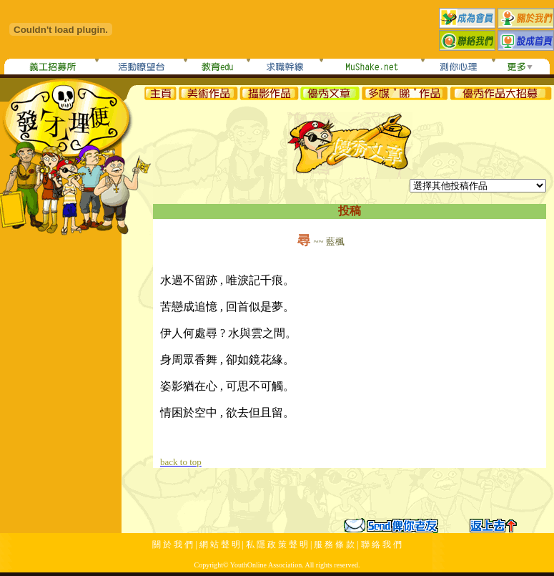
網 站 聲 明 (219, 545)
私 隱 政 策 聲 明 (277, 545)
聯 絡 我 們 (381, 545)
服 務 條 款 (334, 545)
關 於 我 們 (172, 545)
